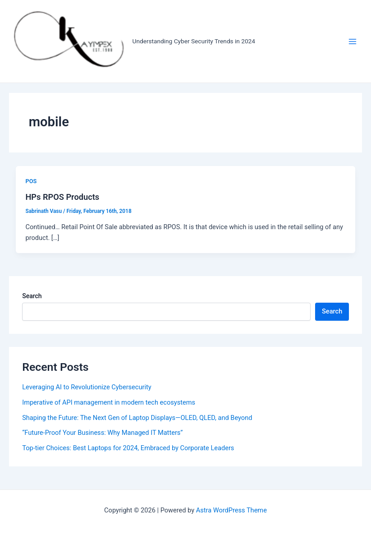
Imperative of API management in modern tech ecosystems (108, 402)
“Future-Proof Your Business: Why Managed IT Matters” (102, 433)
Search (31, 296)
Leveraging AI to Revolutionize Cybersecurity (86, 387)
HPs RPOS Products (62, 197)
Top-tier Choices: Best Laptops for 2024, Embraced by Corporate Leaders (128, 448)
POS (31, 181)
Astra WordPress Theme (231, 510)
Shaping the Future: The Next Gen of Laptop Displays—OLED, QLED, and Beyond (137, 418)
